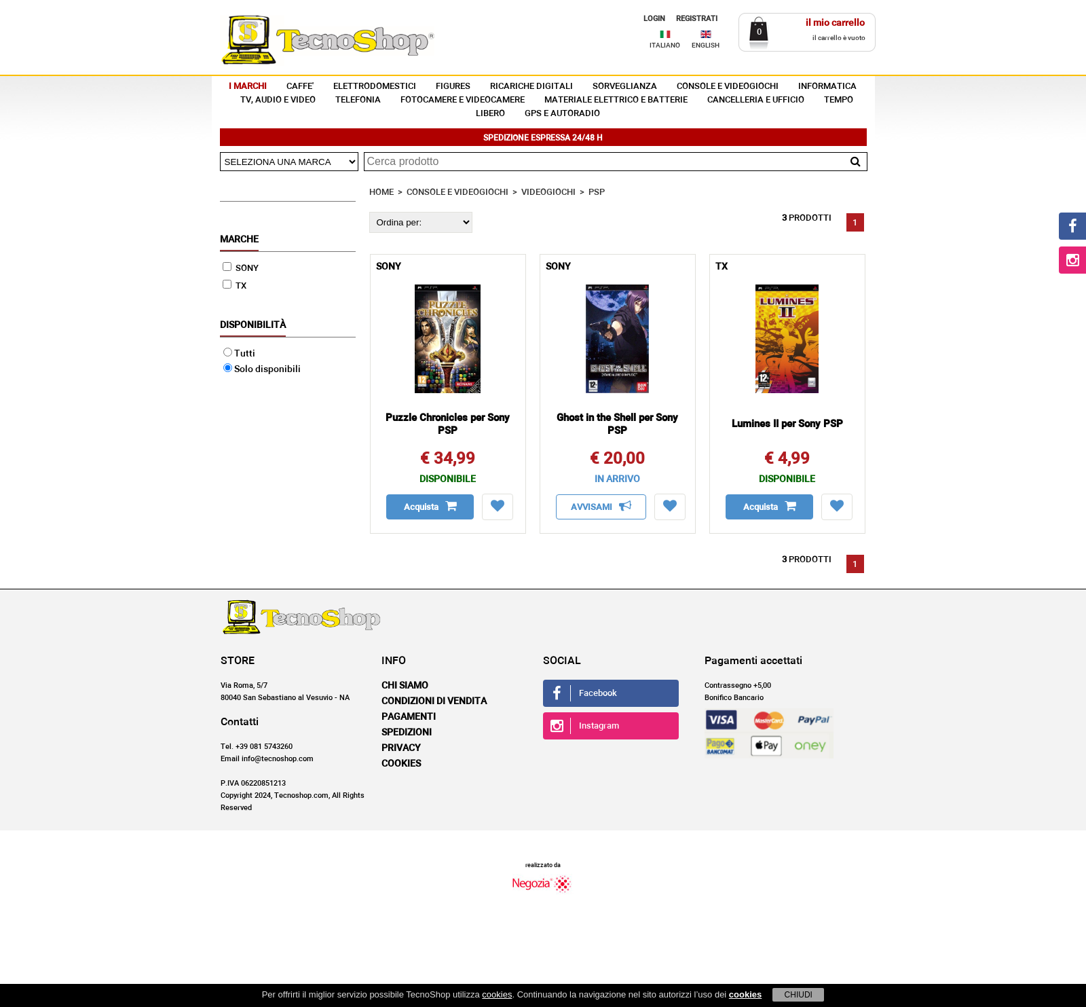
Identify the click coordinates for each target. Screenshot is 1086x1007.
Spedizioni (406, 732)
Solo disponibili (262, 369)
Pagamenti (408, 717)
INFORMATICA (827, 86)
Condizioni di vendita (434, 701)
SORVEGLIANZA (625, 86)
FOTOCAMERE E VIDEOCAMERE (462, 100)
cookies (497, 994)
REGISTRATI (696, 18)
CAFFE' (300, 86)
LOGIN (654, 18)
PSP (596, 192)
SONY (241, 268)
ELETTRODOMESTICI (374, 86)
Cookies (401, 764)
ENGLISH (705, 45)
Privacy (401, 748)
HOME (381, 192)
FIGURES (453, 86)
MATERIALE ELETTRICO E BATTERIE (616, 100)
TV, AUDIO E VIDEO (278, 100)
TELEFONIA (358, 100)
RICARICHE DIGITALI (531, 86)
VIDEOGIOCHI (548, 192)
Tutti (239, 354)
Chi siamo (404, 686)
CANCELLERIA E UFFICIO (755, 100)
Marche (239, 239)
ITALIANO (665, 45)
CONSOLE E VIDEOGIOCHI (728, 86)
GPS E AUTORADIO (562, 113)
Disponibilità (253, 325)
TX (234, 286)
